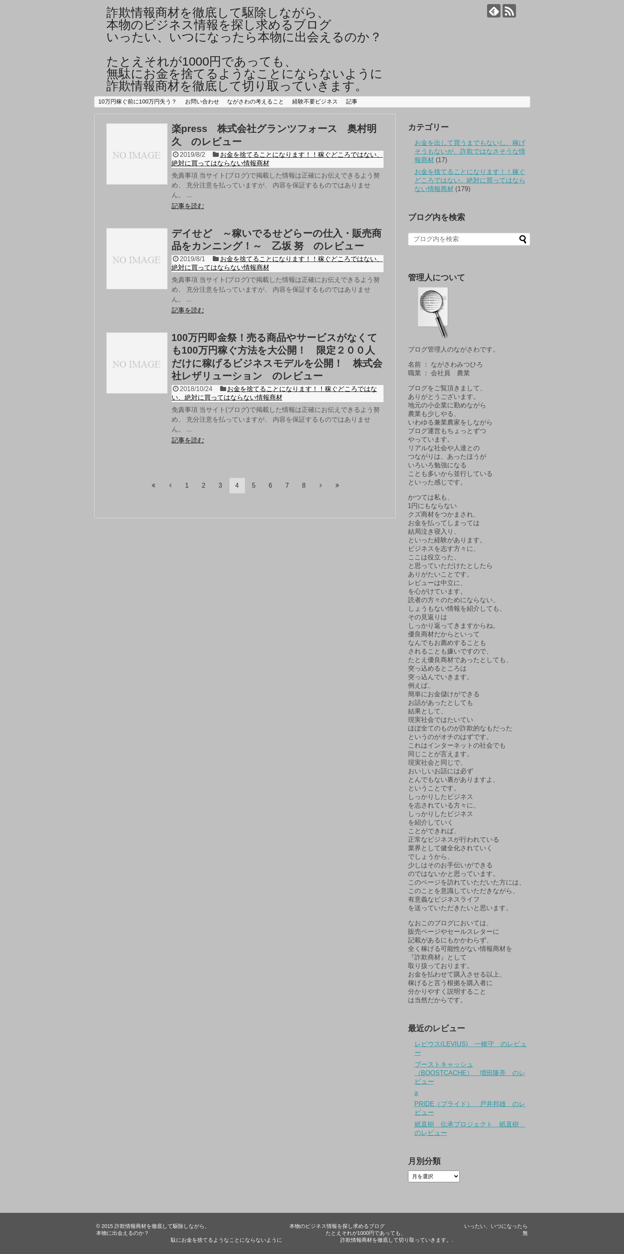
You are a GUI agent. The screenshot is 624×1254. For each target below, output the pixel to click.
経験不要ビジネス (315, 101)
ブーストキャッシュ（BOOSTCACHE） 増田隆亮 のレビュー (470, 1073)
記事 (351, 101)
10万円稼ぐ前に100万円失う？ (137, 101)
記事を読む (188, 205)
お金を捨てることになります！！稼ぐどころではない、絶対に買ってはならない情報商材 (470, 180)
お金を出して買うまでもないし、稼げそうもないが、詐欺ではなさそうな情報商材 (470, 151)
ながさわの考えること (255, 101)
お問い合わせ (202, 101)
